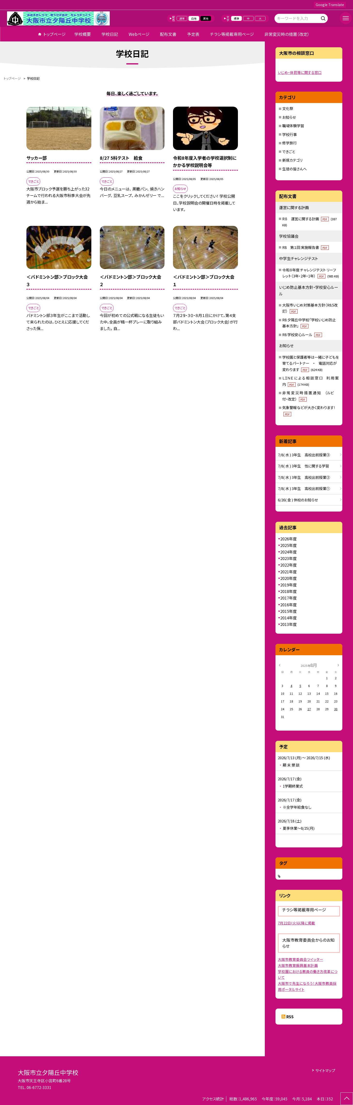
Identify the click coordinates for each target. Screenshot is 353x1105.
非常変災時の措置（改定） (287, 34)
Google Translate (330, 4)
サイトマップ (325, 1070)
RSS (290, 1016)
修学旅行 (289, 142)
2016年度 (288, 605)
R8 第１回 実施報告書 (305, 247)
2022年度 (288, 565)
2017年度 (288, 598)
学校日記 (110, 34)
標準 (236, 18)
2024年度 (288, 552)
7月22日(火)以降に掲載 (296, 922)
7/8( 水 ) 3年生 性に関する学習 (303, 465)
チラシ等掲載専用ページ (232, 34)
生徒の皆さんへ (294, 168)
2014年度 (288, 618)
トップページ (54, 34)
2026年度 (288, 539)
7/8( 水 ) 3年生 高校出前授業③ (304, 454)
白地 (193, 18)
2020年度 (288, 578)
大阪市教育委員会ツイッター (300, 959)
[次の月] (338, 665)
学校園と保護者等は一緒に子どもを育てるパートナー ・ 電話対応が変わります (310, 363)
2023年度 (288, 558)
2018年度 (288, 591)
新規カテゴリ (292, 160)
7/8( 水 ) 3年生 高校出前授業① (304, 488)
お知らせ (289, 117)
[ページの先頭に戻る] (347, 1099)
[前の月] (279, 665)
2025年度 (288, 545)
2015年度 (288, 611)
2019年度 (288, 585)
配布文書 (168, 34)
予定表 (193, 34)
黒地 (205, 18)
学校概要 (82, 34)
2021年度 (288, 572)
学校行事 (289, 134)
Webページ (139, 34)
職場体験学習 (293, 125)
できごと (288, 151)
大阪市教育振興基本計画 (298, 965)
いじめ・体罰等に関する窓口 (300, 72)
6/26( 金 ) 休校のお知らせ (298, 499)
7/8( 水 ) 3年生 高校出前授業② (304, 477)
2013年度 (288, 624)
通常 (182, 18)
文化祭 (287, 108)
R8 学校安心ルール (302, 334)
